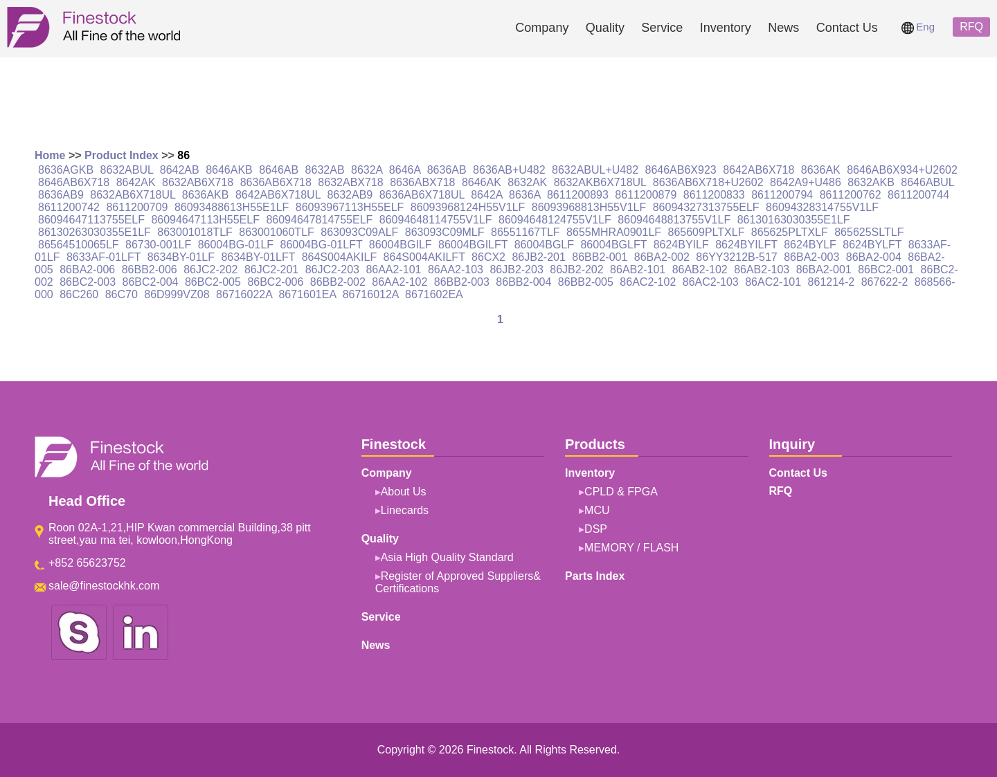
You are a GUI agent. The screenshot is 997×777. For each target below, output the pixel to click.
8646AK (481, 182)
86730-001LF (158, 244)
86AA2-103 (455, 269)
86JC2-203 (332, 269)
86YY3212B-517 (736, 257)
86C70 (121, 294)
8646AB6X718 (73, 182)
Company (541, 28)
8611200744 (918, 195)
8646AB (278, 170)
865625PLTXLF (789, 232)
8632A (366, 170)
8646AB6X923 (681, 170)
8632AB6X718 (197, 182)
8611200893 (578, 195)
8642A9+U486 (805, 182)
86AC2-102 (648, 282)
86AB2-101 (637, 269)
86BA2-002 (662, 257)
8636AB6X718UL (422, 195)
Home (50, 155)
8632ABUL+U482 (595, 170)
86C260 (79, 294)
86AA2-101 (393, 269)
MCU (596, 510)
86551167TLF (525, 232)
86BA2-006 (87, 269)
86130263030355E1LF (94, 232)
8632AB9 (349, 195)
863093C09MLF (445, 232)
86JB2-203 (516, 269)
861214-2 (831, 282)
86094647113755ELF (91, 220)
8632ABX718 (350, 182)
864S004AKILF (339, 257)
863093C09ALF (359, 232)
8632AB (325, 170)
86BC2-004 (151, 282)
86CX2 (488, 257)
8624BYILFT (746, 244)
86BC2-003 (88, 282)
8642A (486, 195)
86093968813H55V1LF (589, 207)
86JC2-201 (271, 269)
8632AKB (871, 182)
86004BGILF (400, 244)
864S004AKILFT (424, 257)
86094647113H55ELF (205, 220)
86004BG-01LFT (321, 244)
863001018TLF (195, 232)
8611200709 (137, 207)
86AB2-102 (700, 269)
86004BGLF (544, 244)
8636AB (447, 170)
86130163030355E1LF (793, 220)
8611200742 (69, 207)
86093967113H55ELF (350, 207)
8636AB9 (61, 195)
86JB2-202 (576, 269)
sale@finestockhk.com (103, 586)
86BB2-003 (461, 282)
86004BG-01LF (235, 244)
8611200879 (645, 195)
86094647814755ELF (319, 220)
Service (662, 28)
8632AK (527, 182)
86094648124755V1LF (554, 220)
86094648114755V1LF (435, 220)
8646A (404, 170)
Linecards (405, 510)
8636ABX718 (422, 182)
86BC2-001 (886, 269)
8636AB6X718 (276, 182)
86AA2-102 (399, 282)
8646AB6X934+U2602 (902, 170)
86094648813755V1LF (674, 220)
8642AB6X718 (758, 170)
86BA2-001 (824, 269)
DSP (595, 529)
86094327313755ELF (706, 207)
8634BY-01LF (181, 257)
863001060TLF (276, 232)
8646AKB (229, 170)
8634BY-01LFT (258, 257)
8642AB (179, 170)
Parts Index (595, 576)
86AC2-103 (711, 282)
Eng (918, 27)
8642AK (136, 182)
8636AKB (205, 195)
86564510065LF (78, 244)
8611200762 (850, 195)
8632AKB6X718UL (600, 182)
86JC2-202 (210, 269)
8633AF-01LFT (103, 257)
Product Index (121, 155)
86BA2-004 (873, 257)
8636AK (821, 170)
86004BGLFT (613, 244)
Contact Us (847, 28)
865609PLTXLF (706, 232)
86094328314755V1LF (822, 207)
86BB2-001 (599, 257)
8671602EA (434, 294)
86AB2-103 (761, 269)
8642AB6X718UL (278, 195)
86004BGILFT (473, 244)
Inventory (725, 28)
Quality (605, 28)
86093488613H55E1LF (231, 207)
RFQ (971, 27)
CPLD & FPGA (621, 491)
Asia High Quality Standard (447, 557)
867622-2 (884, 282)
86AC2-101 (773, 282)
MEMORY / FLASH (631, 548)
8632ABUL (127, 170)
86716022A (244, 294)
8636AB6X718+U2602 (708, 182)
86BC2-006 (275, 282)
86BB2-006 (149, 269)
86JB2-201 (538, 257)
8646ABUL (927, 182)
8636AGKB (65, 170)
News (783, 28)
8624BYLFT (872, 244)
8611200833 (714, 195)
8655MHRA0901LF (613, 232)
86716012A (371, 294)
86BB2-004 (523, 282)
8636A (524, 195)
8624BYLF (810, 244)
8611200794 (782, 195)
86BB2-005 (585, 282)
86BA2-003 (811, 257)
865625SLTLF (869, 232)
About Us (403, 491)
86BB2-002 (338, 282)
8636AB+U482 (509, 170)
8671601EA (307, 294)
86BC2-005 (213, 282)
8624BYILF (681, 244)
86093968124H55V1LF (468, 207)
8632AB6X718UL (132, 195)
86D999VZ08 (176, 294)
